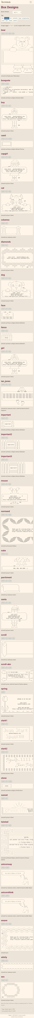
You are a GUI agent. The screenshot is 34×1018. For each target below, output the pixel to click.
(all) (3, 18)
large (20, 18)
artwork (3, 33)
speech (15, 20)
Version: (5, 11)
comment (15, 18)
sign (7, 20)
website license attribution (17, 1016)
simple (10, 20)
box (11, 18)
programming (25, 18)
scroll (3, 20)
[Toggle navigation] (31, 2)
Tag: (2, 15)
